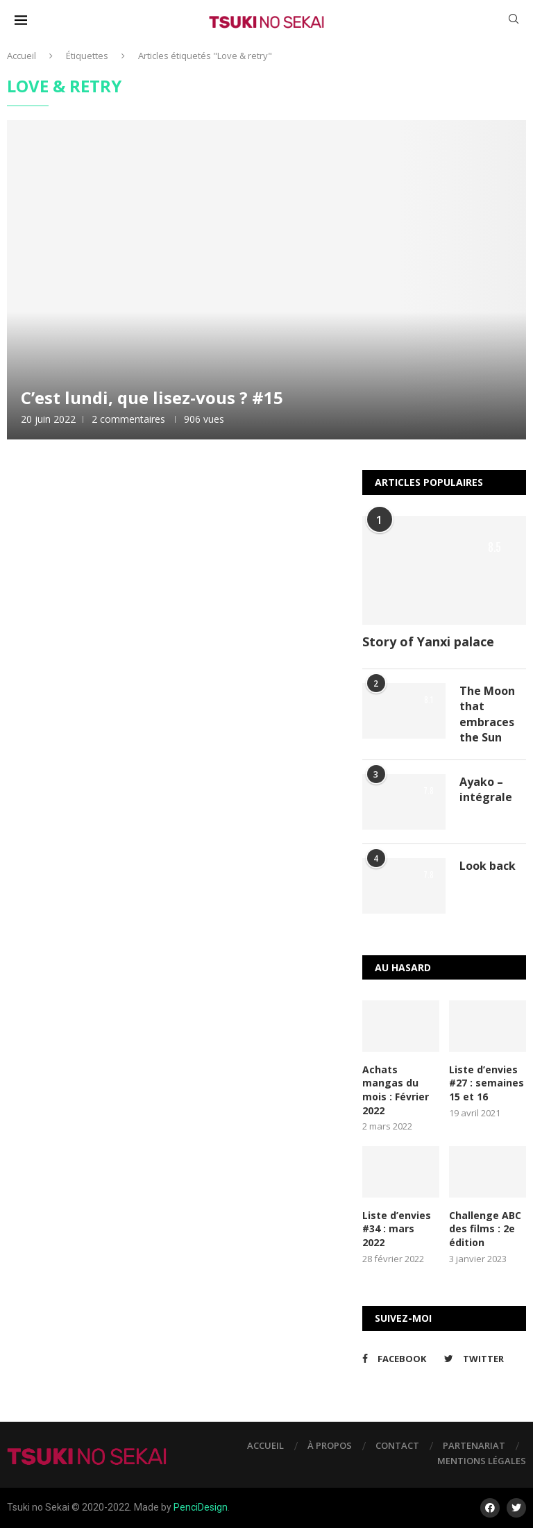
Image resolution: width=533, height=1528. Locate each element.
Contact (397, 1445)
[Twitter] (482, 1359)
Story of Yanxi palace (428, 641)
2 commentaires (128, 419)
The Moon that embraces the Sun (487, 714)
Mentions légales (481, 1460)
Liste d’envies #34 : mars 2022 (396, 1229)
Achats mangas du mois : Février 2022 (395, 1090)
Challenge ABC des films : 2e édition (485, 1229)
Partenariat (474, 1445)
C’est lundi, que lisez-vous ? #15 (152, 397)
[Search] (513, 20)
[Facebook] (400, 1359)
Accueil (21, 55)
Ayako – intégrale (485, 789)
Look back (487, 865)
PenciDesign (201, 1507)
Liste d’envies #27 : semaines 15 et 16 (486, 1083)
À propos (329, 1445)
